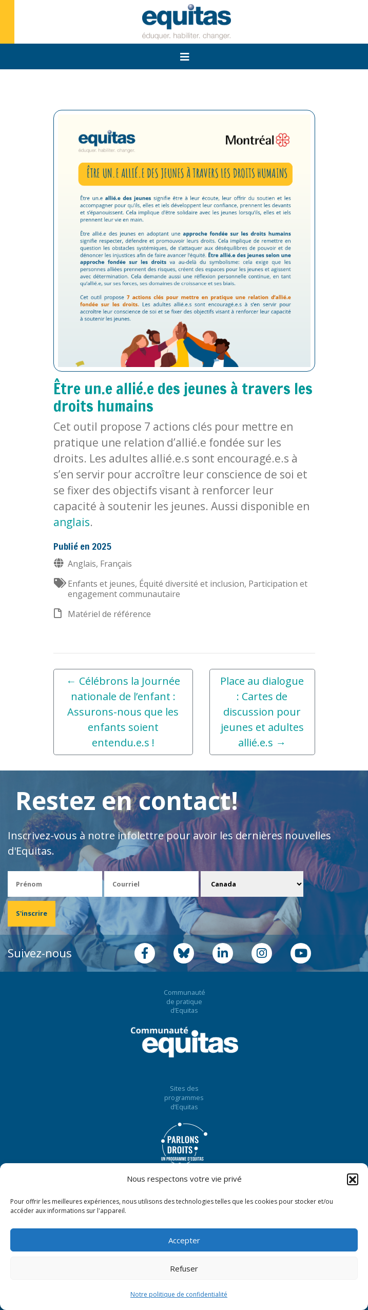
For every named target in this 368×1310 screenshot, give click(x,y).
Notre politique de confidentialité (178, 1294)
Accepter (184, 1240)
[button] (352, 1179)
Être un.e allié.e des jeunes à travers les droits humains (183, 397)
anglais (71, 522)
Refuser (184, 1268)
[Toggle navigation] (185, 57)
